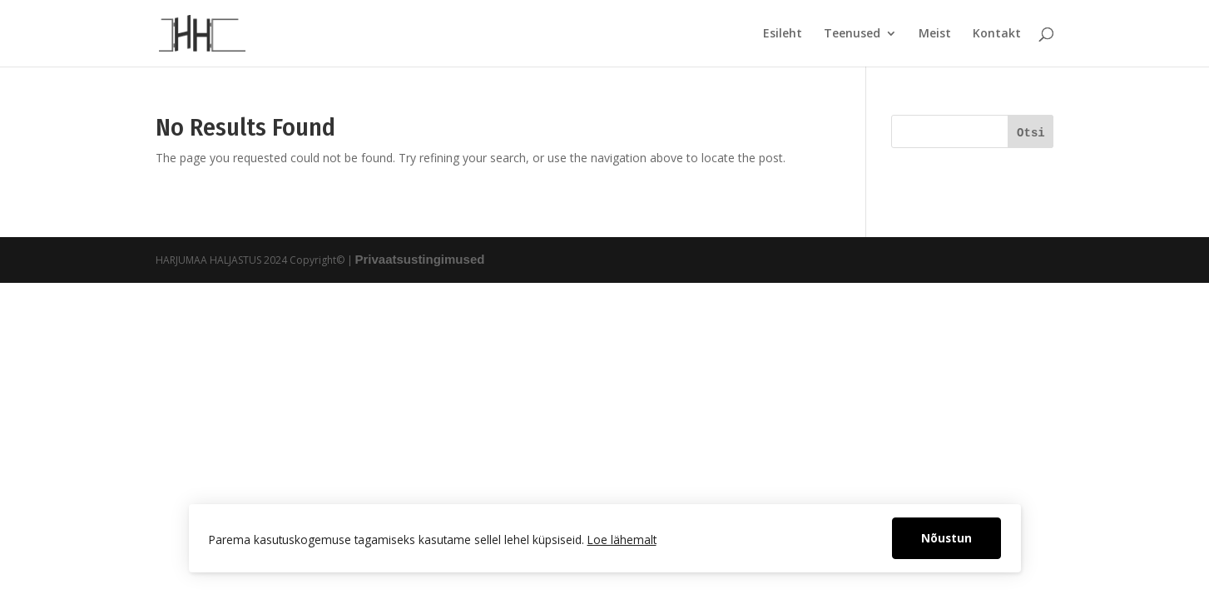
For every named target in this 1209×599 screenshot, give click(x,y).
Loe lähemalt (622, 539)
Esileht (782, 34)
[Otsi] (1030, 131)
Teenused (852, 34)
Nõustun (946, 538)
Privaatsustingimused (420, 259)
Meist (935, 34)
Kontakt (997, 34)
